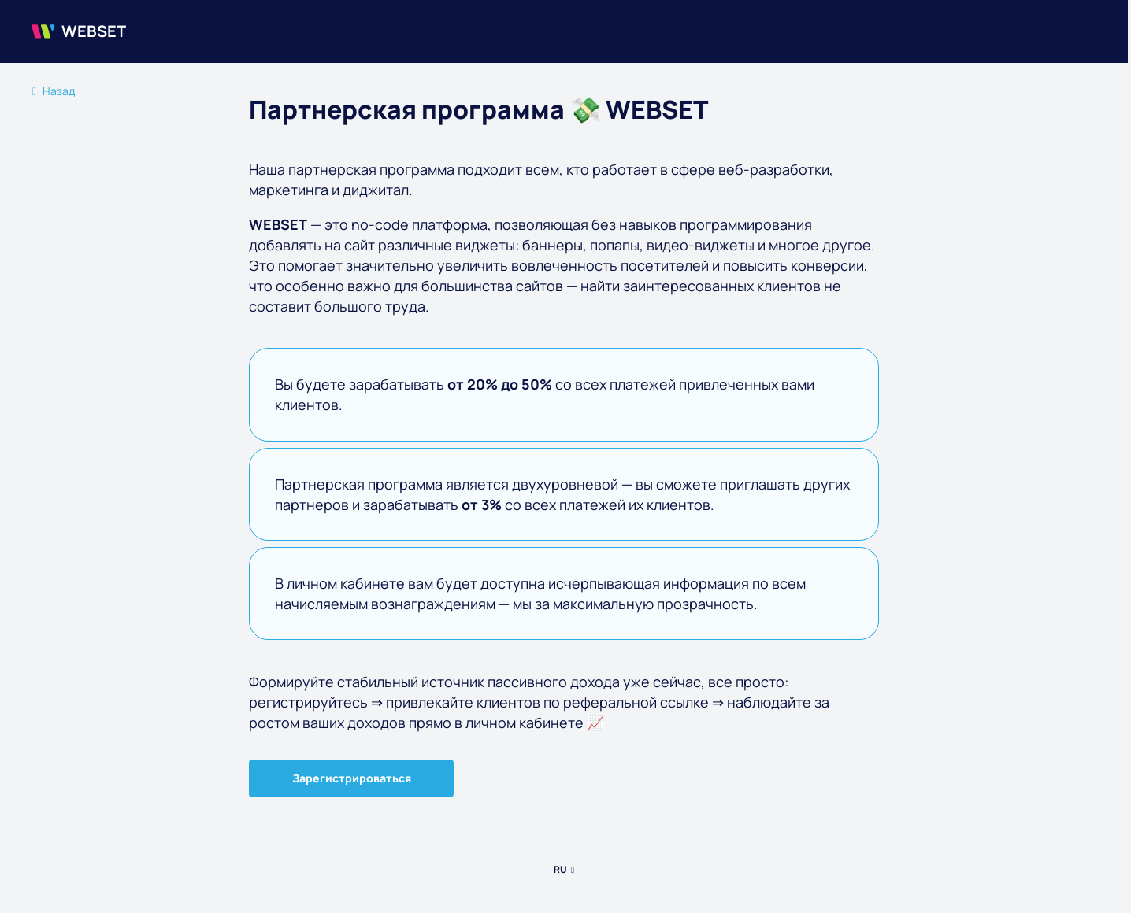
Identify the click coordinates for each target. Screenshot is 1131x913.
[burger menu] (1082, 31)
